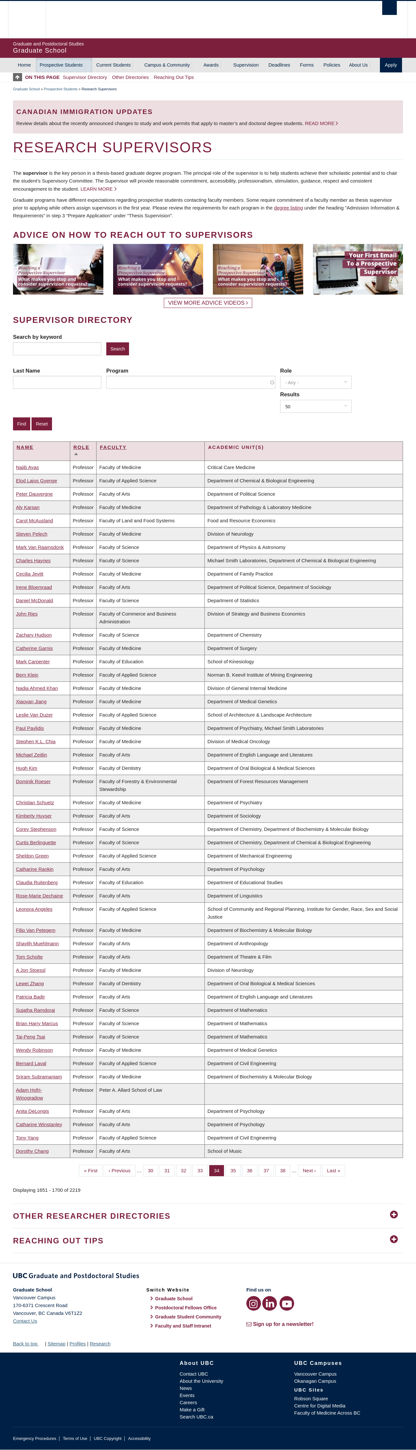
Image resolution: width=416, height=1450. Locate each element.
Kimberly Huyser (34, 816)
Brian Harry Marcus (37, 1023)
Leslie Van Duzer (34, 715)
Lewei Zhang (30, 983)
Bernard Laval (31, 1063)
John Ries (27, 614)
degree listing (288, 207)
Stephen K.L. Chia (36, 741)
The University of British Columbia (27, 19)
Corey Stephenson (36, 829)
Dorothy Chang (32, 1151)
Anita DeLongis (32, 1111)
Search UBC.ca (196, 1416)
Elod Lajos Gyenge (36, 480)
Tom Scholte (29, 957)
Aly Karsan (28, 507)
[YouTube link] (287, 1303)
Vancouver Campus (315, 1374)
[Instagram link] (253, 1303)
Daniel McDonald (34, 600)
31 (169, 1170)
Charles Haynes (33, 560)
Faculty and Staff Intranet (183, 1326)
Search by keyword (37, 337)
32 (186, 1170)
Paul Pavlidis (30, 728)
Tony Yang (27, 1137)
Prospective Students (61, 65)
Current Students (113, 65)
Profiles (78, 1343)
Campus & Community (167, 65)
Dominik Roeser (33, 781)
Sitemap (56, 1343)
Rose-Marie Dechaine (39, 895)
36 (252, 1170)
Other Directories (130, 77)
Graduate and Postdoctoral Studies (208, 1277)
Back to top (28, 1343)
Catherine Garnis (34, 648)
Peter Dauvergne (34, 494)
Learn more (97, 189)
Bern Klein (27, 675)
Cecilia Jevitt (29, 574)
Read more (320, 123)
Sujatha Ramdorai (35, 1010)
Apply (391, 65)
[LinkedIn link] (269, 1303)
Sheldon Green (32, 856)
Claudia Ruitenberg (37, 882)
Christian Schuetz (35, 802)
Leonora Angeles (34, 909)
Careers (188, 1402)
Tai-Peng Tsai (30, 1036)
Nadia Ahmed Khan (37, 688)
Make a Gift (192, 1409)
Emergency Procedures (34, 1438)
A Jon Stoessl (31, 970)
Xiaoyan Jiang (31, 701)
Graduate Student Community (188, 1316)
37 (269, 1170)
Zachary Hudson (34, 635)
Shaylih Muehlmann (37, 943)
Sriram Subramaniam (39, 1076)
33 (202, 1170)
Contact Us (25, 1321)
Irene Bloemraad (34, 587)
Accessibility (139, 1438)
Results (290, 394)
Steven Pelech (31, 534)
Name (25, 447)
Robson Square (311, 1398)
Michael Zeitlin (31, 754)
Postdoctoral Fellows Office (186, 1307)
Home (24, 65)
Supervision (246, 65)
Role (286, 371)
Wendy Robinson (34, 1050)
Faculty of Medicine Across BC (327, 1413)
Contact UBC (194, 1374)
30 (153, 1170)
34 (219, 1170)
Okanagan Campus (315, 1381)
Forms (307, 65)
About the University (201, 1381)
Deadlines (279, 65)
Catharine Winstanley (39, 1124)
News (186, 1388)
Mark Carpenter (33, 661)
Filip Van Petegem (35, 930)
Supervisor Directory (85, 77)
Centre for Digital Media (319, 1405)
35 (235, 1170)
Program (117, 371)
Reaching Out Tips (174, 77)
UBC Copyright (108, 1438)
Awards (210, 65)
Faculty (113, 447)
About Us (358, 65)
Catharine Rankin (35, 869)
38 (285, 1170)
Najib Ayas (27, 467)
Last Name (26, 371)
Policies (331, 65)
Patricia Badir (30, 996)
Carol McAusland (34, 520)
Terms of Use (75, 1438)
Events (187, 1395)
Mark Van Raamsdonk (40, 547)
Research (100, 1343)
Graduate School (26, 89)
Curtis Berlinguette (36, 842)
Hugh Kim (26, 768)
